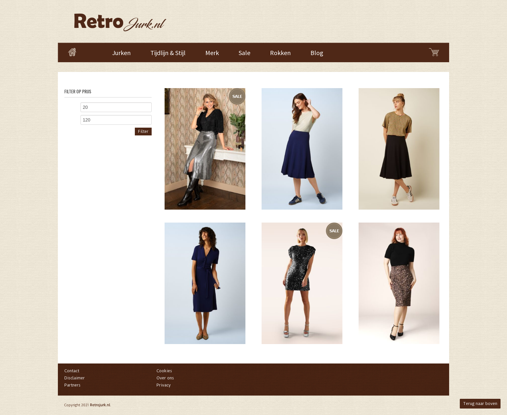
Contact (71, 370)
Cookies (164, 370)
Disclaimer (74, 377)
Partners (72, 385)
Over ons (165, 377)
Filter (143, 131)
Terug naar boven (480, 403)
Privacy (163, 385)
